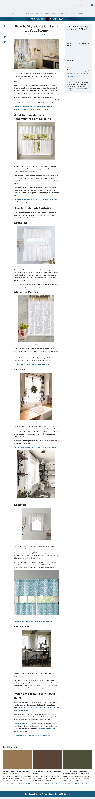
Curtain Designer (30, 13)
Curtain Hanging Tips (24, 783)
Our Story (78, 13)
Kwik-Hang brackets (20, 723)
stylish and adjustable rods (44, 728)
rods (35, 171)
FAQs (54, 13)
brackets (28, 171)
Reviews (45, 13)
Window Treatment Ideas (44, 35)
